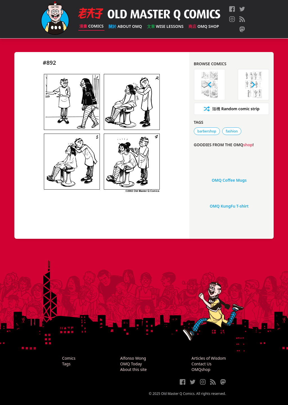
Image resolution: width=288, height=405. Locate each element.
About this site (133, 369)
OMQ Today (131, 363)
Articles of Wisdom (209, 358)
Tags (66, 363)
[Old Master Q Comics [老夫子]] (55, 19)
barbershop (206, 131)
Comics (91, 26)
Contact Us (202, 363)
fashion (232, 131)
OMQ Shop (203, 26)
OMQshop (201, 369)
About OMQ (125, 26)
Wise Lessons (165, 26)
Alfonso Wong (133, 358)
